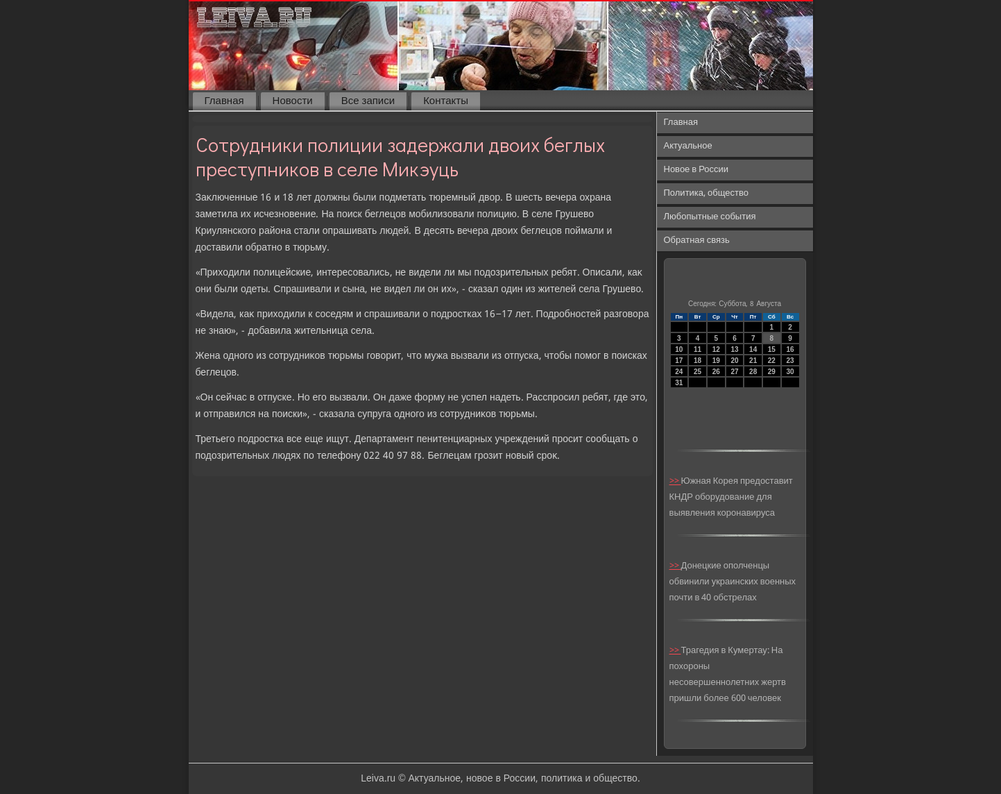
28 (753, 371)
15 (772, 349)
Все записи (368, 101)
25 (697, 371)
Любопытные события (710, 217)
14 (753, 349)
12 (716, 349)
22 (772, 360)
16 (790, 349)
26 (716, 371)
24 (679, 371)
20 (734, 360)
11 (697, 349)
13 (734, 349)
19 (716, 360)
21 (753, 360)
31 (679, 383)
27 (734, 371)
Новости (293, 101)
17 (679, 360)
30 (790, 371)
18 (697, 360)
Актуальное (688, 146)
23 (790, 360)
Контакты (445, 101)
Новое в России (696, 170)
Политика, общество (706, 193)
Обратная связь (697, 240)
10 (679, 349)
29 (772, 371)
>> (675, 481)
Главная (224, 101)
